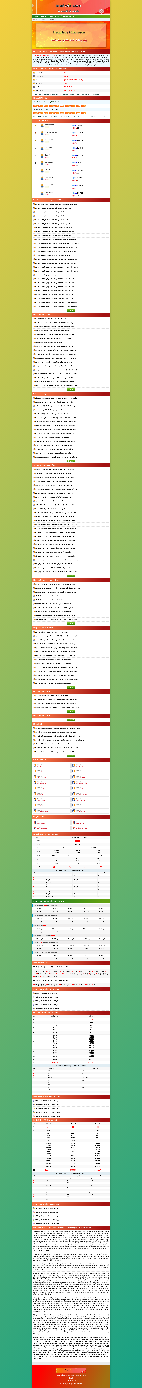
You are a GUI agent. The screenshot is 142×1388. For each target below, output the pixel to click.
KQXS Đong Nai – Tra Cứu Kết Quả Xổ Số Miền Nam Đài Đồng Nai (56, 699)
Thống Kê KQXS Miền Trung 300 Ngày (48, 1116)
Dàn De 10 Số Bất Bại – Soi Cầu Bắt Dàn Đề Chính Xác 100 (54, 346)
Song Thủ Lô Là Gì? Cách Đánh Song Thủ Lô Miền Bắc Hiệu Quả (56, 370)
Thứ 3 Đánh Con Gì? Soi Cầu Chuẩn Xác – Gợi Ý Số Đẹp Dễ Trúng (56, 619)
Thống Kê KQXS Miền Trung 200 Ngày (48, 1112)
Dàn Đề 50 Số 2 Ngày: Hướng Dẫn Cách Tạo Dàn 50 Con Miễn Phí (56, 457)
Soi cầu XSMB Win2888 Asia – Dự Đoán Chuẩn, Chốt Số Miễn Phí (56, 489)
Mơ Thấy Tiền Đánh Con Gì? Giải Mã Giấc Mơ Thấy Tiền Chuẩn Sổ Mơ (57, 736)
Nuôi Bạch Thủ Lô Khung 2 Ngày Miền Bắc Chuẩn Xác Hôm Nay (55, 421)
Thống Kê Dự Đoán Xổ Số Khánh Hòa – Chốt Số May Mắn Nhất (55, 651)
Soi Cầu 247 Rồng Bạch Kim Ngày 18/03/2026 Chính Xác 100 (54, 279)
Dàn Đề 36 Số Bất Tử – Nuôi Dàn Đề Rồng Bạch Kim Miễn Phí (54, 334)
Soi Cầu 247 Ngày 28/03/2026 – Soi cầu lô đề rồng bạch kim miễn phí (57, 243)
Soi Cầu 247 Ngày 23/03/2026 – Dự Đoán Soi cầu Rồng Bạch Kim (56, 259)
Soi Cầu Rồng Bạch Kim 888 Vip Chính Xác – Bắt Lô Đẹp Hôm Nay (56, 560)
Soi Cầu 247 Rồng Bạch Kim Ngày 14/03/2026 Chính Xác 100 (54, 290)
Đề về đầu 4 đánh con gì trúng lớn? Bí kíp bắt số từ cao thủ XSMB (56, 592)
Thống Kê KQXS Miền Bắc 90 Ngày (47, 997)
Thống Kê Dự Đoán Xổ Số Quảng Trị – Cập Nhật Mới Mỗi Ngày (55, 644)
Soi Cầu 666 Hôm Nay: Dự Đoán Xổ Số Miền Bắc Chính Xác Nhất (56, 524)
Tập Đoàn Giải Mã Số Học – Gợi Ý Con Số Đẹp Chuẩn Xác (53, 485)
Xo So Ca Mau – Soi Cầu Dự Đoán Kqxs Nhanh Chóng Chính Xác (56, 703)
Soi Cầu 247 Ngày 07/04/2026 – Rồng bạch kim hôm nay (53, 208)
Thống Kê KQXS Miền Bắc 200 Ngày (47, 1005)
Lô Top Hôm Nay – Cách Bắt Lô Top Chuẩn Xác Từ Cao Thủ (54, 493)
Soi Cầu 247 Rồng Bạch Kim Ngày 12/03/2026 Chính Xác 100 (54, 298)
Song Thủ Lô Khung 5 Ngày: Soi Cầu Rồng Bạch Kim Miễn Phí (55, 402)
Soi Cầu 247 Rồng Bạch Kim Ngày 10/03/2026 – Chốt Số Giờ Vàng (56, 306)
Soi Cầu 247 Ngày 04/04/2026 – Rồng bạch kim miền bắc (53, 220)
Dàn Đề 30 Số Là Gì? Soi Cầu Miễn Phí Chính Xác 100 (52, 330)
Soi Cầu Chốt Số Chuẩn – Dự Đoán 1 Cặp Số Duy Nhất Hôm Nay (55, 354)
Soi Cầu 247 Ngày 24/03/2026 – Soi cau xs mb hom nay (52, 255)
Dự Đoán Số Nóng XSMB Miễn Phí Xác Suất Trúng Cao (52, 501)
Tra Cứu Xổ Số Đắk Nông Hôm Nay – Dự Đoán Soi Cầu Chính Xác (56, 667)
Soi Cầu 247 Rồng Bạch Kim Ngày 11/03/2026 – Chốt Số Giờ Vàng (56, 302)
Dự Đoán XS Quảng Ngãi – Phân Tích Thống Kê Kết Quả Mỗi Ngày (56, 636)
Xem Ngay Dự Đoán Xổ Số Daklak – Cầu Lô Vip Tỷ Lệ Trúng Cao (55, 655)
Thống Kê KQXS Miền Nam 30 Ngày (47, 1208)
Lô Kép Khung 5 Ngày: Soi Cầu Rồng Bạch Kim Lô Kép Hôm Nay (56, 429)
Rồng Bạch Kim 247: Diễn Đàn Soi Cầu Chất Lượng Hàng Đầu (55, 532)
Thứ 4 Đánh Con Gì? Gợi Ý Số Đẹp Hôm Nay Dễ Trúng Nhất (54, 608)
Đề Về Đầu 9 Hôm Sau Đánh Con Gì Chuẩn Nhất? (51, 600)
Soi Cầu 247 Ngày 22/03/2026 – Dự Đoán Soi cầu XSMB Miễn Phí (55, 263)
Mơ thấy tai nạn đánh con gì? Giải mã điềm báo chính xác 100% (55, 732)
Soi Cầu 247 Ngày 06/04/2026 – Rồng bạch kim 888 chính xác (54, 212)
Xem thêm (71, 310)
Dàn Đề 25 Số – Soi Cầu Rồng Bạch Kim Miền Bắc (51, 319)
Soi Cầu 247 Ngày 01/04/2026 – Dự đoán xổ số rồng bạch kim (54, 231)
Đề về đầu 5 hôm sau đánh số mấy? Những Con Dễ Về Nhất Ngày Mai (57, 588)
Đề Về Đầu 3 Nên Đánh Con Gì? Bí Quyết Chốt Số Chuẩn (53, 604)
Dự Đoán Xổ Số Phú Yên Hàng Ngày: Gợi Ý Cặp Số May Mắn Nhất (56, 648)
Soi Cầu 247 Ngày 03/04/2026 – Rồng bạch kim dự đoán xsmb (55, 224)
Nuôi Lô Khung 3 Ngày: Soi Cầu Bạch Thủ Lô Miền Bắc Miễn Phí (55, 418)
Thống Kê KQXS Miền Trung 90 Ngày (47, 1104)
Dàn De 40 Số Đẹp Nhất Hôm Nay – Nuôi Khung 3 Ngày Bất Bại (55, 326)
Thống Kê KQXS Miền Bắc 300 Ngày (47, 1008)
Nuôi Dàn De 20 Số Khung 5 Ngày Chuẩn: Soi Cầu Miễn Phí (54, 453)
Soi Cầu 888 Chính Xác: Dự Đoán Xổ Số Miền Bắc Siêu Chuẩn (55, 520)
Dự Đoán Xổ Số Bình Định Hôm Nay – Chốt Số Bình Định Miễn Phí (56, 679)
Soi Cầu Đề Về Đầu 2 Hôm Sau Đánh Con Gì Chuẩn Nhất (53, 611)
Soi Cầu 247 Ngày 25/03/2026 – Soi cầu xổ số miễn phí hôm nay (55, 251)
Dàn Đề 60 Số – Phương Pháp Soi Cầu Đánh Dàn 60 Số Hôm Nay (56, 358)
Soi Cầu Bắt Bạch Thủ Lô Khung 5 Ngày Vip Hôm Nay (52, 414)
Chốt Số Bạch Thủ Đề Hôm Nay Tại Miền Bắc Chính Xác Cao (54, 381)
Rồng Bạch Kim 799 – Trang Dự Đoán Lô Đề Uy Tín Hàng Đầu (55, 556)
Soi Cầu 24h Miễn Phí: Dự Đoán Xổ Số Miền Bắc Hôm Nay (53, 497)
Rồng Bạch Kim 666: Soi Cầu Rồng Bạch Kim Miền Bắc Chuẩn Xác (56, 564)
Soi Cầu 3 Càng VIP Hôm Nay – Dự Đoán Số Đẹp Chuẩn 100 (54, 378)
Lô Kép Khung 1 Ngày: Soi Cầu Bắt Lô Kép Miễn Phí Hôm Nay (55, 441)
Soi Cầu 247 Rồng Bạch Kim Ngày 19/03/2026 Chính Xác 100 (54, 275)
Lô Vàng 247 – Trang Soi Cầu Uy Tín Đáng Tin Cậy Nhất (53, 473)
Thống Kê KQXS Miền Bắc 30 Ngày (46, 993)
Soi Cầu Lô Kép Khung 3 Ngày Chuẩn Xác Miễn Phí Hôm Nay (54, 433)
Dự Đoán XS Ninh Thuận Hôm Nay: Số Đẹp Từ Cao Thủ (53, 683)
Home (36, 16)
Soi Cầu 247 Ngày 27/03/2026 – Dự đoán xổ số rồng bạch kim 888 (56, 247)
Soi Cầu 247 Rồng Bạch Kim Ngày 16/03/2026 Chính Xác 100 (54, 287)
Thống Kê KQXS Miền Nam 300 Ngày (47, 1223)
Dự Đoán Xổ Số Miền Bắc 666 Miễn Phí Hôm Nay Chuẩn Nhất (54, 469)
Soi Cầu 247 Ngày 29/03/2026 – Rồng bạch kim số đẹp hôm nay (55, 239)
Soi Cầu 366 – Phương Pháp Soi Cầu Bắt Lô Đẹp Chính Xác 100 (55, 513)
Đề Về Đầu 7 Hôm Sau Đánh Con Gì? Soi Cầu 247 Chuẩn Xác (54, 596)
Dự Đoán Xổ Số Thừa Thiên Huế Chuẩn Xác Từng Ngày (53, 659)
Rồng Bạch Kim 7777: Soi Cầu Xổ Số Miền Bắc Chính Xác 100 (55, 548)
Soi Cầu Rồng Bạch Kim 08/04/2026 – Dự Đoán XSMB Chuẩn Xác (56, 204)
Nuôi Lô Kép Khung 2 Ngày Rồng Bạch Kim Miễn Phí (52, 437)
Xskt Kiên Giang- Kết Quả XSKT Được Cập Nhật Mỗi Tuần (53, 695)
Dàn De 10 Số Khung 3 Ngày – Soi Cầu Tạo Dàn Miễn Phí (53, 445)
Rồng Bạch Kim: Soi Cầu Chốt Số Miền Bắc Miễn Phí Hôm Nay (55, 536)
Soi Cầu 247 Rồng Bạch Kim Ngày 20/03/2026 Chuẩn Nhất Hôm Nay (56, 271)
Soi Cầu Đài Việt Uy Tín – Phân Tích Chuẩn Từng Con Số (53, 481)
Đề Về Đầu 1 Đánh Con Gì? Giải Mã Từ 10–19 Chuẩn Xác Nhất (55, 615)
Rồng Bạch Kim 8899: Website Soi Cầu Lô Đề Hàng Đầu (53, 552)
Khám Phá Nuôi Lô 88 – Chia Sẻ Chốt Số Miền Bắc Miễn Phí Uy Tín (56, 505)
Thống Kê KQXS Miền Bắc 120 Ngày (47, 1001)
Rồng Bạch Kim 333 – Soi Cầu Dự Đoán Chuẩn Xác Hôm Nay (54, 544)
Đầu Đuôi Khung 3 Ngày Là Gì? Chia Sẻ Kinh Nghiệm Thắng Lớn (56, 398)
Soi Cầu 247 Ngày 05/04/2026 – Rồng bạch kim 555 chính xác (54, 216)
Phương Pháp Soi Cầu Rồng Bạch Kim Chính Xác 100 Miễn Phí (55, 540)
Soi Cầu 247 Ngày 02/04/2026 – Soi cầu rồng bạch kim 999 (53, 227)
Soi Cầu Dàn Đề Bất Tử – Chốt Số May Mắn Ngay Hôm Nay (54, 362)
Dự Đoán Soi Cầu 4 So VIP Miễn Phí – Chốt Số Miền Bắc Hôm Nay (56, 350)
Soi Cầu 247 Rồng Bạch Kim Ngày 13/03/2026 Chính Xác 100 (54, 294)
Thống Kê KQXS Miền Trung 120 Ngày (48, 1108)
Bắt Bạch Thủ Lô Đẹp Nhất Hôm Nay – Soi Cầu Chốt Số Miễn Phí (56, 374)
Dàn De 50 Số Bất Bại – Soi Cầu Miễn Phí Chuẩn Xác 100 (53, 338)
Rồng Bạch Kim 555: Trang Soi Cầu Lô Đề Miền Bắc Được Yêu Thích (57, 572)
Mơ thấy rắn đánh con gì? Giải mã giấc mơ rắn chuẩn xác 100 (54, 752)
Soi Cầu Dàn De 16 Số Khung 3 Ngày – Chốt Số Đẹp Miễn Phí (54, 449)
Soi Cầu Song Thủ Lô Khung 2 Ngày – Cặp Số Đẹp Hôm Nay (54, 410)
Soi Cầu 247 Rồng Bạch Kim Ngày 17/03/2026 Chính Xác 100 (54, 283)
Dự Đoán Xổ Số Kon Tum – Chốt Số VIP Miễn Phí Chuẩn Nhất (54, 675)
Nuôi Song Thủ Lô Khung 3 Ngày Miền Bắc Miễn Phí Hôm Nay (55, 406)
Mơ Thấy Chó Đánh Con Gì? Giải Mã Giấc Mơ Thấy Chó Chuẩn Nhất (56, 748)
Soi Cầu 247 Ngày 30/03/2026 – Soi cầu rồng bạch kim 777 (53, 235)
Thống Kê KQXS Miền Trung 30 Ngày (47, 1101)
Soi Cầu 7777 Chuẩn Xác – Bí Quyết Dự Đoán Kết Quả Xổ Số (54, 516)
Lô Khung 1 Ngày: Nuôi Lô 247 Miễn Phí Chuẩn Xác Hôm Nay (55, 425)
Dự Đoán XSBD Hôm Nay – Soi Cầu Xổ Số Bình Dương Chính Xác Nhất (58, 707)
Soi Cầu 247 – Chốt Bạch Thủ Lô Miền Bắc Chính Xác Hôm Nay (55, 528)
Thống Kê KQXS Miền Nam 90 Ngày (47, 1212)
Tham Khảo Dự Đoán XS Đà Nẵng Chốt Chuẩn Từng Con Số (54, 640)
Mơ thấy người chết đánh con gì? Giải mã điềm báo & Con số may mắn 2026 (59, 740)
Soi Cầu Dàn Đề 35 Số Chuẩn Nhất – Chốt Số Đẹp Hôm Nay (54, 323)
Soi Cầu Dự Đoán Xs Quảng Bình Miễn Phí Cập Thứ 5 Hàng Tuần (56, 671)
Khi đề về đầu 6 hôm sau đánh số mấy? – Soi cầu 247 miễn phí (55, 584)
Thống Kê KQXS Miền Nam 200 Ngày (47, 1220)
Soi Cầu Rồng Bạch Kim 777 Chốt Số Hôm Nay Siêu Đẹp (53, 568)
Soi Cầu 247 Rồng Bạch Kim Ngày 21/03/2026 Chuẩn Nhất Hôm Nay (56, 267)
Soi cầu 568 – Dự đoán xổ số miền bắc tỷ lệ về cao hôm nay (54, 509)
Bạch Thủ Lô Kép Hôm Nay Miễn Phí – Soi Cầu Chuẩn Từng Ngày (56, 385)
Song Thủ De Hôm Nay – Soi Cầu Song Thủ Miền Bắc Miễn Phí (55, 366)
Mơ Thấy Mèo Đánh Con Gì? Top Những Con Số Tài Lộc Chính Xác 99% (58, 728)
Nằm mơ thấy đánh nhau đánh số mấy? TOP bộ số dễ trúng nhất (55, 744)
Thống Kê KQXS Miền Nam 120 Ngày (47, 1216)
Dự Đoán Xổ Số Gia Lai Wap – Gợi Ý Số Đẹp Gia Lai (51, 632)
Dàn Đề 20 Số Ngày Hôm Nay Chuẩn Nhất (48, 342)
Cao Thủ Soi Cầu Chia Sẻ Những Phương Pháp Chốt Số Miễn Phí (56, 477)
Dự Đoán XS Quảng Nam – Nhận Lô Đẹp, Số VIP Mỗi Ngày (53, 663)
